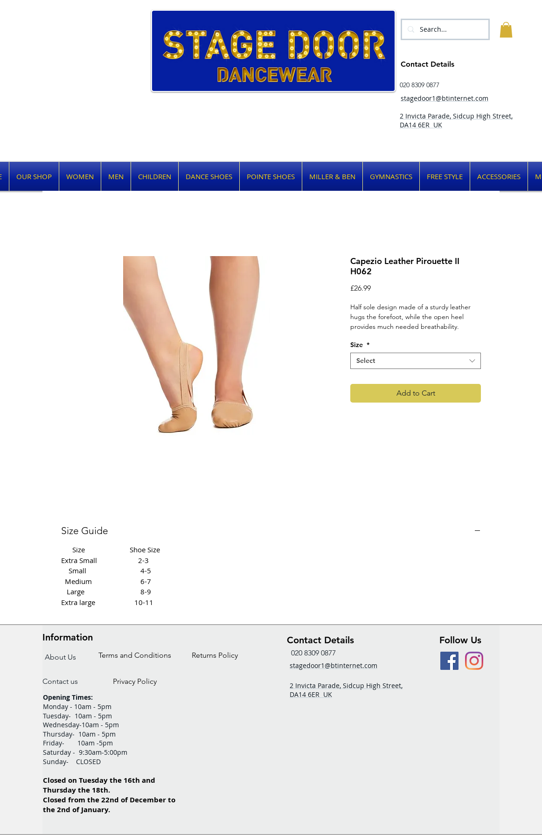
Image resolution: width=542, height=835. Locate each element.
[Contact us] (60, 681)
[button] (506, 29)
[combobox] (415, 361)
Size (359, 345)
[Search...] (444, 29)
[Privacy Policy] (135, 681)
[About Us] (60, 657)
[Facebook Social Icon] (449, 661)
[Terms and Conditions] (134, 655)
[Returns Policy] (214, 655)
